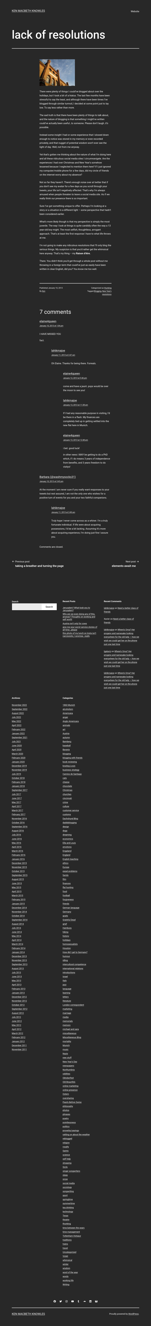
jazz (64, 984)
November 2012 (19, 1001)
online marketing (70, 1086)
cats (65, 778)
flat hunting (68, 887)
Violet (65, 1256)
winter (65, 1264)
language (67, 989)
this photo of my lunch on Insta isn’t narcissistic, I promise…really (79, 634)
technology (68, 1211)
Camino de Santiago (72, 774)
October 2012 (18, 1005)
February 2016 (18, 855)
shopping (67, 1163)
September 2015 (19, 875)
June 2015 (17, 883)
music (65, 1049)
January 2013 (18, 993)
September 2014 (19, 920)
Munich (66, 1045)
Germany (67, 911)
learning (66, 993)
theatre (66, 1219)
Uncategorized (69, 1252)
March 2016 (17, 851)
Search (15, 601)
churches (67, 794)
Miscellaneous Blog (72, 1037)
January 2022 (18, 733)
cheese (66, 782)
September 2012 (19, 1009)
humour (66, 956)
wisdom (66, 1268)
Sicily (65, 1167)
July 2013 (16, 972)
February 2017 (18, 814)
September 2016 (19, 826)
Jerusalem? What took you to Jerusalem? (76, 609)
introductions (69, 972)
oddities (66, 1073)
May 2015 (16, 887)
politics (66, 1126)
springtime (68, 1199)
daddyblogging (70, 822)
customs (67, 814)
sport (65, 1195)
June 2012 (17, 1021)
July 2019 (16, 774)
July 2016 (16, 834)
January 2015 (18, 903)
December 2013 (19, 956)
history (66, 936)
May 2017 (16, 802)
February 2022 (18, 729)
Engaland (67, 851)
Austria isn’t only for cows (75, 623)
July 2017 (16, 794)
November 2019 (19, 770)
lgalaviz (107, 651)
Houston (67, 948)
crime (65, 802)
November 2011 (19, 1049)
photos (66, 1110)
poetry (66, 1118)
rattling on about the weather (76, 1134)
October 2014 (18, 915)
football (66, 895)
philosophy (68, 1106)
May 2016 (16, 843)
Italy (65, 980)
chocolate (67, 786)
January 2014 (18, 952)
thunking (107, 288)
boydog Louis (69, 766)
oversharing (68, 1098)
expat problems (70, 871)
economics (68, 839)
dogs (65, 830)
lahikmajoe (58, 350)
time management (71, 1232)
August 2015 (18, 879)
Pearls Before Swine (72, 1102)
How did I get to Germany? (75, 952)
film (64, 879)
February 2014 (18, 948)
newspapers (68, 1065)
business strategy (71, 770)
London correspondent (73, 1005)
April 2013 (16, 984)
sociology (67, 1187)
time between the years (74, 1228)
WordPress (133, 1314)
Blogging (97, 291)
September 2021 (19, 737)
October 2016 (18, 822)
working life (68, 1280)
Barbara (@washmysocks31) (58, 477)
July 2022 (16, 717)
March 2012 (17, 1033)
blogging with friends (72, 758)
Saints (66, 1151)
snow (65, 1179)
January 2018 (18, 786)
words (65, 1276)
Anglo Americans (71, 721)
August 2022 (18, 713)
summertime (69, 1203)
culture (66, 806)
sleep (65, 1175)
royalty (66, 1146)
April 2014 (16, 940)
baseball (67, 745)
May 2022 (16, 721)
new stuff (67, 1057)
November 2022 (19, 705)
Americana (68, 713)
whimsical (67, 1260)
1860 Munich (69, 705)
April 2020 (16, 749)
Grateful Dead (69, 920)
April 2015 (16, 891)
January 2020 (18, 762)
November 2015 (19, 867)
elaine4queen (48, 321)
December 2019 (19, 766)
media (66, 1017)
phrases (66, 1114)
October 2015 (18, 871)
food (65, 891)
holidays (67, 940)
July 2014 (16, 928)
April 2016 (16, 847)
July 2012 (16, 1017)
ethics (65, 863)
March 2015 (17, 895)
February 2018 (18, 782)
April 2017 (16, 806)
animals (66, 725)
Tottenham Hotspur (72, 1236)
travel (65, 1248)
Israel (65, 976)
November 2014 (19, 911)
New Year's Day (70, 1061)
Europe (66, 867)
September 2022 (19, 709)
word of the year (70, 1272)
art (64, 729)
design (66, 826)
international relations (73, 968)
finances (67, 883)
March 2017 (17, 810)
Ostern (66, 1094)
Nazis (65, 1053)
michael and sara (71, 1029)
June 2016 (17, 839)
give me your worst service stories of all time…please (80, 628)
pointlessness (69, 1122)
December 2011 (19, 1045)
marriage (67, 1013)
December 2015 (19, 863)
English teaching (70, 859)
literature (67, 1001)
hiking (65, 932)
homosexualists (70, 944)
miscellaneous (69, 1033)
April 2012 (16, 1029)
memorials (68, 1021)
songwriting (68, 1191)
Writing (66, 1284)
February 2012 (18, 1037)
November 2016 (19, 818)
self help (67, 1159)
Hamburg (67, 928)
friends (66, 903)
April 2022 (16, 725)
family (65, 875)
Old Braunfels (69, 1082)
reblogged (67, 1138)
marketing (67, 1009)
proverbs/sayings (71, 1130)
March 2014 (17, 944)
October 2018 (18, 778)
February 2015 (18, 899)
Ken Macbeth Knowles (28, 10)
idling (65, 960)
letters (66, 997)
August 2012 (18, 1013)
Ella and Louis (69, 843)
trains (65, 1244)
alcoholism (68, 709)
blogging (67, 753)
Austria (66, 733)
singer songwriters (71, 1171)
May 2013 (16, 980)
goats (65, 915)
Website (135, 11)
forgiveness (68, 899)
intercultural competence (74, 964)
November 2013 (19, 960)
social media (69, 1183)
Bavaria (66, 749)
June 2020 (17, 745)
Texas (65, 1215)
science (66, 1155)
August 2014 (18, 924)
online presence (70, 1090)
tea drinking (68, 1207)
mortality (67, 1041)
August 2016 (18, 830)
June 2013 (17, 976)
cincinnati (67, 798)
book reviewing (70, 762)
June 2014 (17, 932)
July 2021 (16, 741)
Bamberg (67, 741)
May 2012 (16, 1025)
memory (66, 1025)
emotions (67, 847)
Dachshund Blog (70, 818)
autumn (66, 737)
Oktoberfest (68, 1078)
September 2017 (19, 790)
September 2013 (19, 964)
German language (71, 907)
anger (65, 717)
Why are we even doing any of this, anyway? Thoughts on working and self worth (79, 617)
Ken (43, 291)
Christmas (67, 790)
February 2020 (18, 758)
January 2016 (18, 859)
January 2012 (18, 1041)
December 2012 (19, 997)
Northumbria (69, 1069)
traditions (67, 1240)
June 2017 (17, 798)
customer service (71, 810)
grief (65, 924)
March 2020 (17, 753)
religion (66, 1142)
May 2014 (16, 936)
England (66, 855)
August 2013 (18, 968)
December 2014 (19, 907)
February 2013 (18, 989)
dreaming (67, 834)
